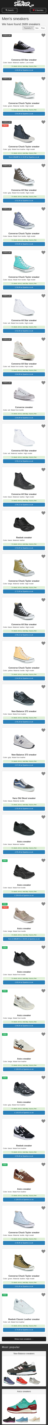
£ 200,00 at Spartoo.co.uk (24, 895)
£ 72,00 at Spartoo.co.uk (24, 591)
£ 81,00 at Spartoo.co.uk (24, 1286)
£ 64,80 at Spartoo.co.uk (24, 244)
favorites (38, 10)
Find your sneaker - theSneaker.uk (24, 4)
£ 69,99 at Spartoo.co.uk (24, 70)
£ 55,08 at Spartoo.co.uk (24, 808)
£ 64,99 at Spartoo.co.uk (24, 114)
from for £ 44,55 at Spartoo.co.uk (24, 157)
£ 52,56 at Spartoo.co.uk (24, 200)
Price (43, 28)
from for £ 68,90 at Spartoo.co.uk (24, 939)
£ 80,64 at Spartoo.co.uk (24, 982)
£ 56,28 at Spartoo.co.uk (24, 722)
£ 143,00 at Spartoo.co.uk (24, 1113)
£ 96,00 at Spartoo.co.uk (24, 1026)
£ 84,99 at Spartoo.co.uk (24, 374)
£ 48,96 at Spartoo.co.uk (24, 1243)
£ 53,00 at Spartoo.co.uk (24, 548)
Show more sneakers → (24, 1339)
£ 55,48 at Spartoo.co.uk (24, 852)
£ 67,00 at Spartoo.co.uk (24, 765)
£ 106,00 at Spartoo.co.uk (24, 1069)
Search (10, 10)
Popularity (28, 28)
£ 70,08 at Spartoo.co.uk (24, 1330)
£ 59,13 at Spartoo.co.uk (24, 461)
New (37, 28)
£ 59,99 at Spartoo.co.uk (24, 287)
